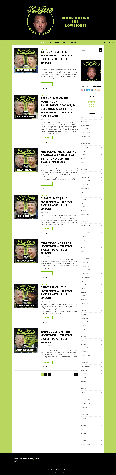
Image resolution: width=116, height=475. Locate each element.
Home (42, 43)
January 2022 (84, 307)
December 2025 (85, 132)
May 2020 (83, 381)
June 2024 (83, 199)
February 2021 (85, 348)
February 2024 (85, 214)
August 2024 (84, 192)
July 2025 (83, 151)
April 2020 (83, 385)
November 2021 (85, 314)
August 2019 (84, 414)
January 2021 (84, 351)
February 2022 (85, 303)
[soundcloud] (112, 42)
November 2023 (85, 225)
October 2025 (84, 140)
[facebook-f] (107, 42)
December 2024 (85, 177)
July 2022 (83, 284)
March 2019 (84, 433)
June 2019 (83, 422)
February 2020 (85, 392)
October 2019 (84, 407)
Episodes (44, 49)
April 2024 (83, 207)
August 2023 (84, 236)
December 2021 (85, 310)
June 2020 (83, 377)
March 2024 (84, 210)
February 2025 (85, 169)
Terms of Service (33, 460)
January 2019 (84, 440)
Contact (72, 43)
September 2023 (85, 233)
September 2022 (85, 277)
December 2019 (85, 400)
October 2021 (84, 318)
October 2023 (84, 229)
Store (56, 43)
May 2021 (83, 336)
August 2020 (84, 370)
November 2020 (85, 359)
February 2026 (85, 125)
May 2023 (83, 247)
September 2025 (85, 143)
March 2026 (84, 121)
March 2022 (84, 299)
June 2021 (83, 333)
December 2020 (85, 355)
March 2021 (84, 344)
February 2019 (85, 437)
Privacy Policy (22, 460)
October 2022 (84, 273)
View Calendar (91, 99)
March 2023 (84, 255)
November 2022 (85, 270)
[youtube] (105, 42)
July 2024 (83, 195)
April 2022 (83, 296)
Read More (46, 84)
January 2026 (84, 129)
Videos (64, 43)
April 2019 (83, 429)
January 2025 (84, 173)
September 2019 (85, 411)
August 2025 (84, 147)
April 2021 (83, 340)
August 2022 (84, 281)
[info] (114, 42)
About (49, 43)
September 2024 (85, 188)
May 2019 (83, 426)
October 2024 (84, 184)
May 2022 (83, 292)
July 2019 (83, 418)
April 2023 (83, 251)
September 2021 (85, 322)
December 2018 (85, 444)
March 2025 (84, 166)
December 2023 (85, 221)
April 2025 (83, 162)
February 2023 (85, 258)
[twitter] (109, 42)
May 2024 (83, 203)
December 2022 (85, 266)
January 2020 (84, 396)
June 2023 (83, 244)
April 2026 (83, 117)
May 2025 (83, 158)
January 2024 (84, 218)
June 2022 (83, 288)
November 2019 (85, 403)
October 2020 (84, 362)
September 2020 (85, 366)
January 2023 (84, 262)
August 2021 (84, 325)
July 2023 (83, 240)
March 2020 (84, 388)
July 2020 (83, 374)
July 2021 (83, 329)
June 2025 (83, 155)
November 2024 (85, 181)
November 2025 (85, 136)
